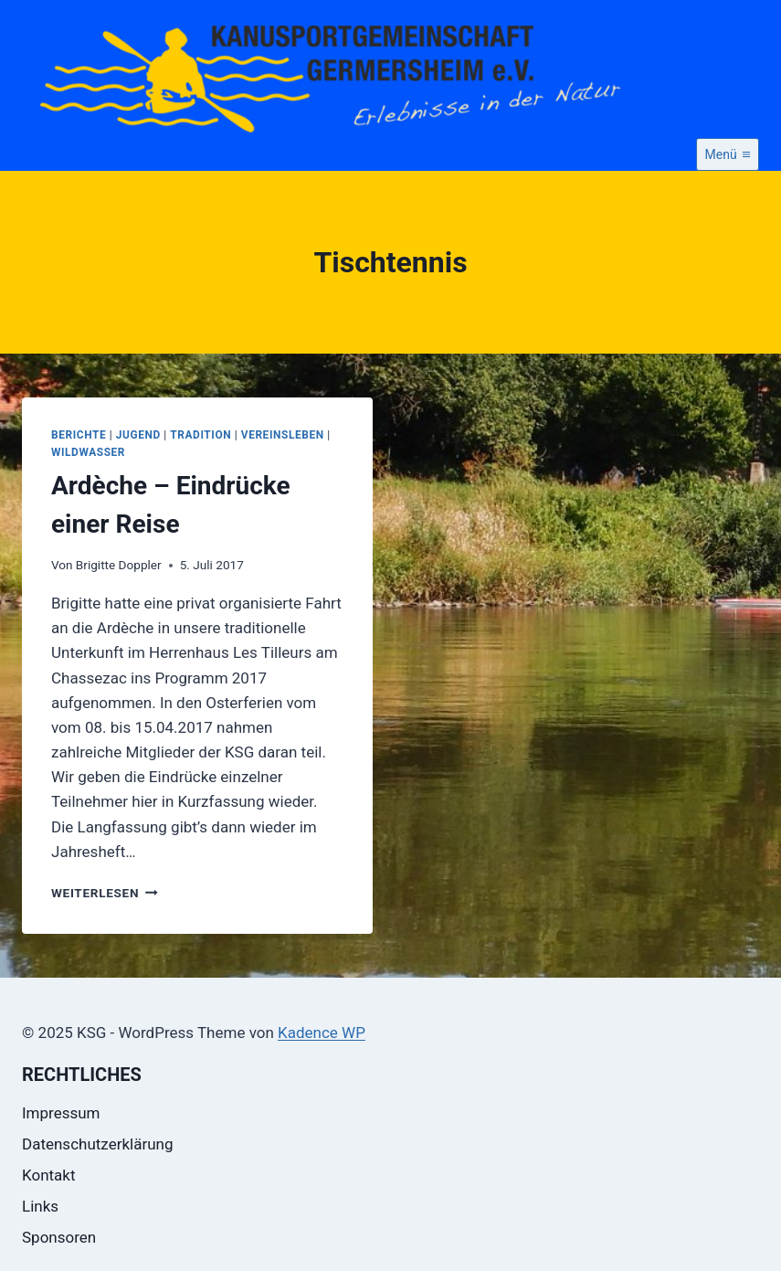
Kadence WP (321, 1032)
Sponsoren (59, 1237)
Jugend (138, 435)
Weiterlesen (104, 892)
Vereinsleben (282, 435)
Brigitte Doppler (119, 564)
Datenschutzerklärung (97, 1144)
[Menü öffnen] (727, 154)
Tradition (200, 435)
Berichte (78, 435)
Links (40, 1206)
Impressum (61, 1113)
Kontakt (49, 1175)
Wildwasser (88, 452)
